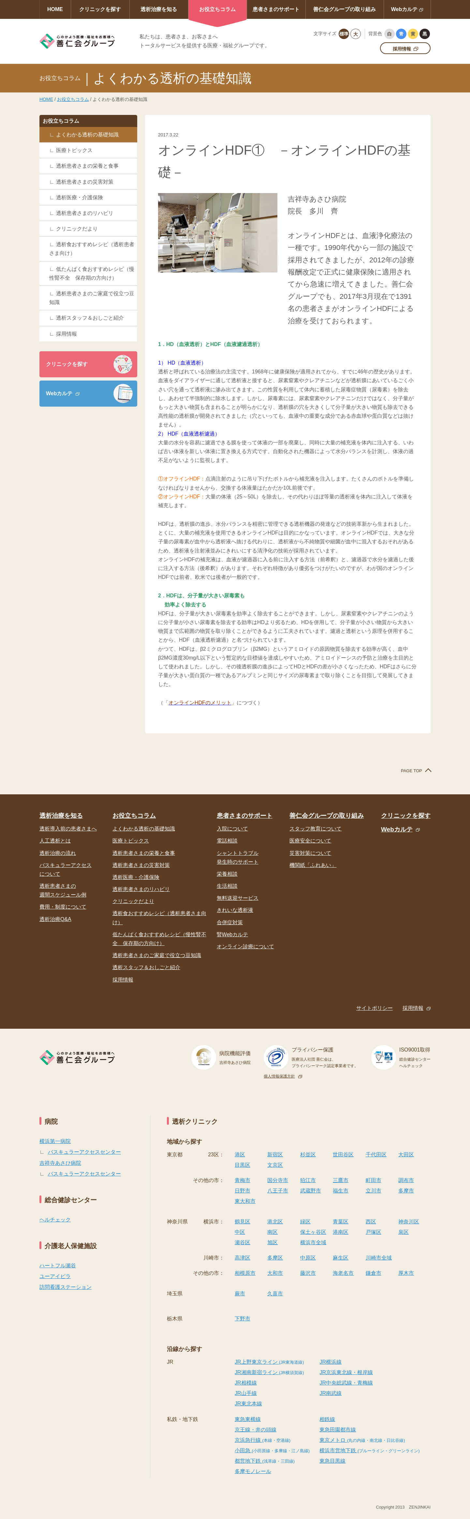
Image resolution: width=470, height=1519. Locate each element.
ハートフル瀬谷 (57, 1265)
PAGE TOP (411, 770)
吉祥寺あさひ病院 (60, 1163)
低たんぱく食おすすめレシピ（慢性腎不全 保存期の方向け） (91, 273)
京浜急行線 (262, 1440)
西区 (371, 1221)
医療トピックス (74, 150)
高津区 (242, 1258)
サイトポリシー (374, 1008)
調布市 (406, 1180)
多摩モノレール (253, 1471)
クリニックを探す (100, 9)
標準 (343, 33)
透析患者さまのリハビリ (84, 213)
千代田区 (376, 1154)
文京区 (275, 1165)
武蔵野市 (310, 1190)
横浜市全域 (313, 1242)
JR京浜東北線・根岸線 (346, 1372)
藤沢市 (308, 1273)
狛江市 (308, 1180)
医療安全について (310, 840)
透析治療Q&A (55, 919)
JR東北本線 (248, 1403)
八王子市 (277, 1190)
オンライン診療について (245, 946)
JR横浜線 (330, 1362)
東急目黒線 (332, 1461)
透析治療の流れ (57, 853)
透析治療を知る (158, 9)
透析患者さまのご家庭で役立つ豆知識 (91, 298)
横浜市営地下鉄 (369, 1450)
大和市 (275, 1273)
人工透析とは (55, 840)
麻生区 (340, 1258)
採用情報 (402, 48)
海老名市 (343, 1273)
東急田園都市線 (337, 1429)
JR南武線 (330, 1393)
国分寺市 (277, 1180)
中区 (240, 1232)
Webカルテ (404, 9)
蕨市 (240, 1293)
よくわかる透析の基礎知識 (87, 134)
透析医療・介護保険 (79, 197)
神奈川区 (408, 1221)
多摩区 (275, 1258)
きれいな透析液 (235, 910)
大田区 (406, 1154)
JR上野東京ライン (269, 1362)
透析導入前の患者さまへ (68, 828)
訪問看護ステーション (65, 1287)
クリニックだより (77, 228)
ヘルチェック (55, 1219)
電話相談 (227, 840)
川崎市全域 (379, 1258)
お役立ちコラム (217, 9)
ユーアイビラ (55, 1276)
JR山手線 (246, 1393)
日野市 (242, 1190)
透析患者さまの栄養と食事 (87, 166)
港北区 (275, 1221)
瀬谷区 (242, 1242)
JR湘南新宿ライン (269, 1372)
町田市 (373, 1180)
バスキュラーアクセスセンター (84, 1152)
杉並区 (308, 1154)
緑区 (305, 1221)
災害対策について (310, 853)
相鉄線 (327, 1419)
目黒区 (242, 1165)
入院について (232, 828)
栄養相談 (227, 874)
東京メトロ (362, 1440)
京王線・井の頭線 (255, 1429)
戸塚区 (373, 1232)
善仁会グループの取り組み (344, 9)
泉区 (403, 1232)
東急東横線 (248, 1419)
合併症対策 (230, 922)
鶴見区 (242, 1221)
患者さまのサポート (276, 9)
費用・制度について (62, 907)
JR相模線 (246, 1383)
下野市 (242, 1318)
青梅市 (242, 1180)
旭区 (272, 1242)
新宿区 (275, 1154)
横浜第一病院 (55, 1141)
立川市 (373, 1190)
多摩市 (406, 1190)
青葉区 (340, 1221)
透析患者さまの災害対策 (84, 182)
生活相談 (227, 886)
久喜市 (275, 1293)
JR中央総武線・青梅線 (346, 1383)
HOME (55, 9)
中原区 (308, 1258)
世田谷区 (343, 1154)
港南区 (340, 1232)
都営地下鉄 (265, 1461)
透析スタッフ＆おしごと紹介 (90, 318)
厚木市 (406, 1273)
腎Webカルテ (232, 934)
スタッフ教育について (315, 828)
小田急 (272, 1450)
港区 (240, 1154)
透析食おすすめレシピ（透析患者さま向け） (91, 249)
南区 (272, 1232)
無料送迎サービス (237, 898)
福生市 (340, 1190)
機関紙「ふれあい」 (312, 865)
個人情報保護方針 (279, 1076)
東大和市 (245, 1201)
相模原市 (245, 1273)
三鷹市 (340, 1180)
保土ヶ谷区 (313, 1232)
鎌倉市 (373, 1273)
